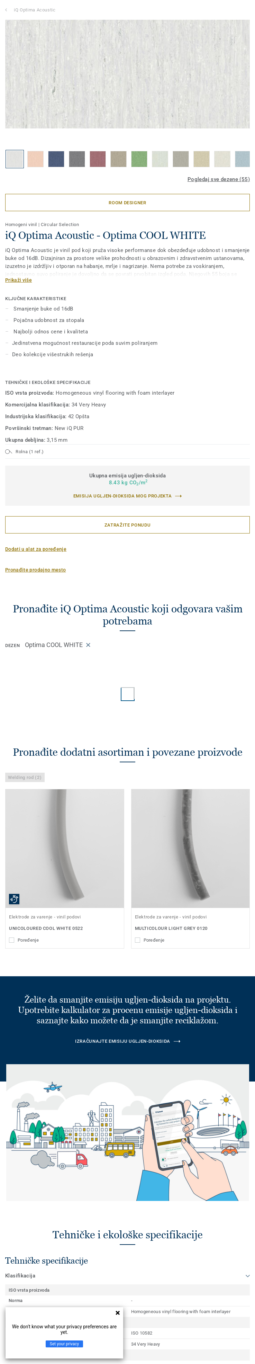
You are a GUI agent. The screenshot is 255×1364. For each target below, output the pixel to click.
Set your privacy (64, 1343)
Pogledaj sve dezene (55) (219, 179)
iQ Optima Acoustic (35, 9)
